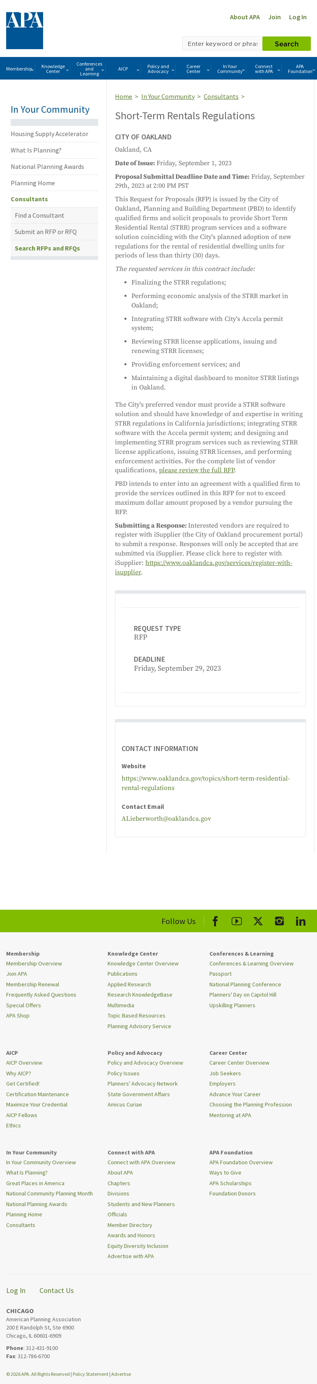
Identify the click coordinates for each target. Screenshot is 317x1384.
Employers (222, 1083)
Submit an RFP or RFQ (46, 232)
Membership (20, 69)
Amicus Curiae (125, 1104)
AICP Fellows (21, 1115)
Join (274, 17)
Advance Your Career (235, 1094)
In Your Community (231, 68)
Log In (298, 17)
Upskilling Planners (232, 1005)
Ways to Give (225, 1172)
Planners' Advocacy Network (143, 1083)
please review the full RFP (196, 470)
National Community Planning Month (49, 1193)
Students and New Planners (141, 1204)
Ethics (13, 1125)
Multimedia (121, 1005)
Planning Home (33, 183)
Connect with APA (268, 68)
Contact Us (56, 1290)
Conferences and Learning (90, 69)
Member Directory (130, 1225)
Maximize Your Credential (36, 1104)
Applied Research (129, 984)
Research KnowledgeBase (140, 994)
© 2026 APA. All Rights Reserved (38, 1374)
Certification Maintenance (37, 1094)
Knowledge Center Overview (143, 963)
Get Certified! (22, 1083)
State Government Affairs (139, 1094)
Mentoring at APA (230, 1115)
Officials (117, 1214)
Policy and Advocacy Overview (145, 1062)
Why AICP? (18, 1073)
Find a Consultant (39, 215)
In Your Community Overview (41, 1162)
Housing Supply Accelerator (49, 134)
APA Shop (18, 1015)
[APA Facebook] (215, 920)
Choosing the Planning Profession (250, 1104)
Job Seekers (225, 1073)
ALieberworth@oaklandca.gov (166, 819)
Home (123, 96)
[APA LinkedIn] (301, 920)
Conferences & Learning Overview (251, 963)
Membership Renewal (32, 984)
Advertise (121, 1374)
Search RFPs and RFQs (47, 248)
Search (287, 43)
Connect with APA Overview (141, 1162)
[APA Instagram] (279, 920)
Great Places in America (35, 1183)
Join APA (16, 973)
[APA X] (258, 920)
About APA (245, 17)
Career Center (198, 68)
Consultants (29, 199)
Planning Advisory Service (139, 1026)
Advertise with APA (131, 1256)
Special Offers (23, 1005)
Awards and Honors (131, 1235)
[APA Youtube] (237, 920)
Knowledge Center (55, 68)
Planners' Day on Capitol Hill (242, 994)
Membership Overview (34, 963)
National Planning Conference (245, 984)
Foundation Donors (232, 1193)
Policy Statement (90, 1374)
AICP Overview (24, 1062)
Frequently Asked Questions (41, 994)
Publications (123, 973)
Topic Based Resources (136, 1015)
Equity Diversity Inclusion (138, 1246)
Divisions (118, 1193)
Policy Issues (124, 1073)
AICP (129, 69)
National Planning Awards (47, 166)
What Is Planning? (36, 150)
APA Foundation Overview (241, 1162)
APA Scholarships (230, 1183)
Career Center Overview (239, 1062)
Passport (220, 973)
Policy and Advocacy (161, 68)
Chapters (119, 1183)
